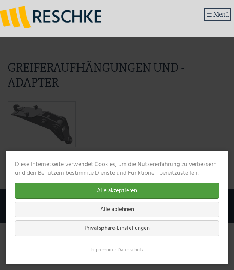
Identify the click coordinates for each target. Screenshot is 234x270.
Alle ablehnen (117, 209)
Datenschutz (131, 250)
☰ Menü (217, 14)
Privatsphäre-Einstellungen (117, 228)
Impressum (102, 250)
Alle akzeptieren (117, 190)
